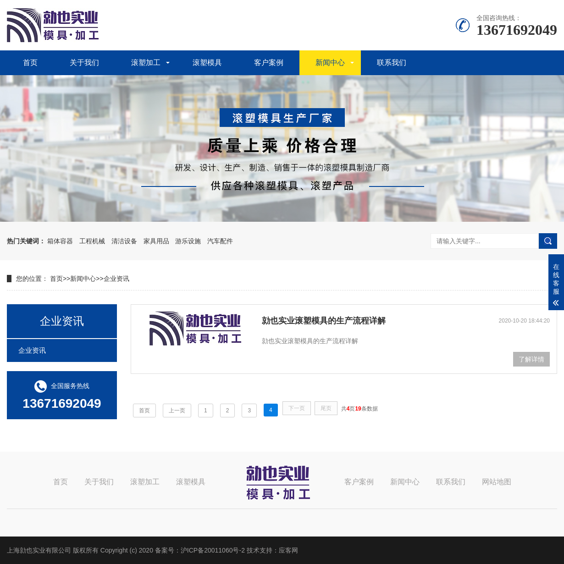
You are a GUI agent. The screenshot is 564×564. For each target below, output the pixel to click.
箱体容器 (60, 241)
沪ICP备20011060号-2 (213, 550)
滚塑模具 (207, 62)
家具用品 (156, 241)
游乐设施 (188, 241)
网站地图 (496, 482)
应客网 (288, 550)
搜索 (548, 241)
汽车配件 (220, 241)
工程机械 (92, 241)
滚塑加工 (145, 62)
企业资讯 (116, 278)
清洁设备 (124, 241)
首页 (30, 62)
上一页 (177, 410)
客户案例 (268, 62)
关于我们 (84, 62)
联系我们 (391, 62)
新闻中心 (330, 62)
